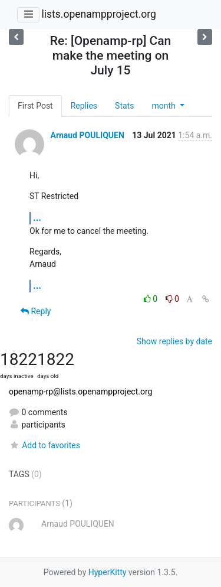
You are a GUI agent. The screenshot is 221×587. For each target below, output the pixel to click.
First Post (35, 105)
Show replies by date (174, 341)
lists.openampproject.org (98, 14)
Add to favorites (44, 445)
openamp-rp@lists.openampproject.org (80, 391)
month (164, 105)
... (37, 217)
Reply (36, 311)
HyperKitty (107, 572)
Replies (84, 105)
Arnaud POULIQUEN (87, 135)
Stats (124, 105)
